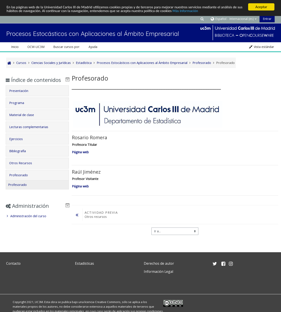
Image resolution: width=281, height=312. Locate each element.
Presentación (21, 97)
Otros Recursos (23, 169)
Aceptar (261, 7)
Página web (81, 152)
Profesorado (21, 181)
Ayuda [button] (93, 47)
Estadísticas (84, 263)
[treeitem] (37, 222)
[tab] (37, 97)
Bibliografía (20, 157)
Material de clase (24, 121)
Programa (19, 109)
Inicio (15, 47)
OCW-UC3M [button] (35, 47)
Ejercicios (19, 145)
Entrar (267, 19)
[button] (202, 19)
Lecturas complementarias (31, 133)
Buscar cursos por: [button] (66, 47)
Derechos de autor (159, 263)
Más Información (185, 11)
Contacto (13, 263)
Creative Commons (108, 302)
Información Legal (158, 271)
